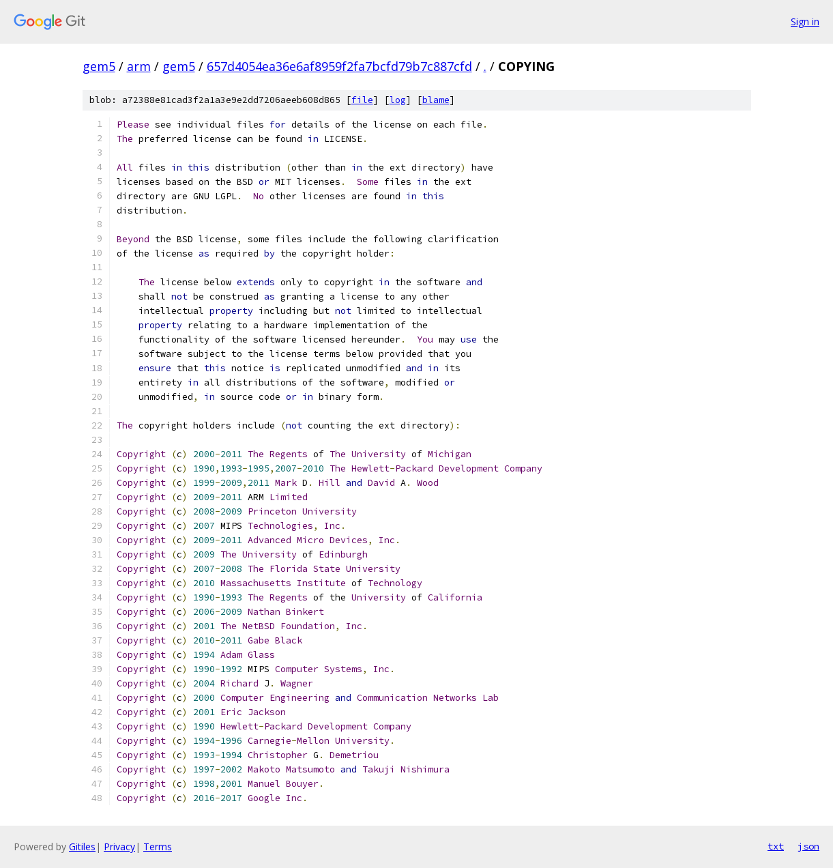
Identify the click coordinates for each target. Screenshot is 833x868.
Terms (157, 846)
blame (436, 100)
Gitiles (82, 846)
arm (139, 66)
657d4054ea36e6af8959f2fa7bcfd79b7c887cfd (339, 66)
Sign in (805, 21)
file (362, 100)
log (398, 100)
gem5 (99, 66)
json (808, 846)
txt (776, 846)
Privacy (119, 846)
